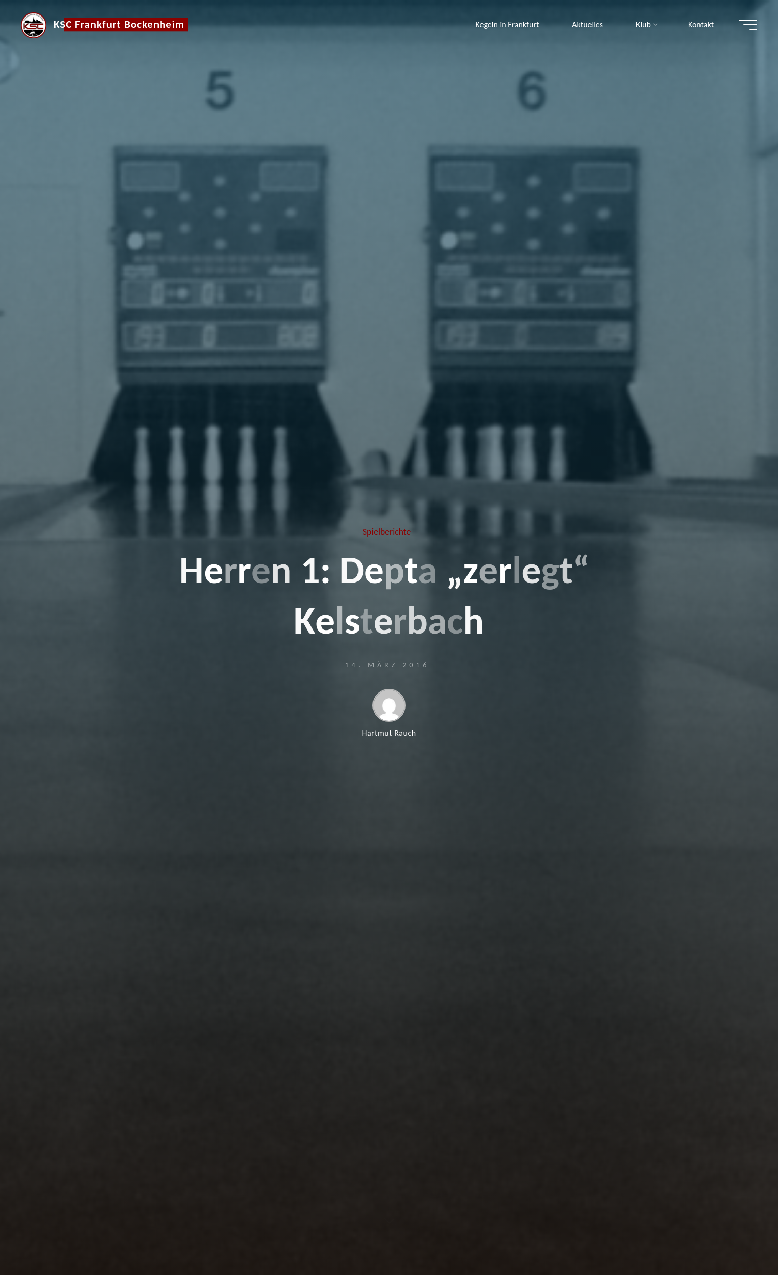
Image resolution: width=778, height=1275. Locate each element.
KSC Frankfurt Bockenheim (119, 24)
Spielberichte (387, 532)
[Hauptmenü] (748, 25)
